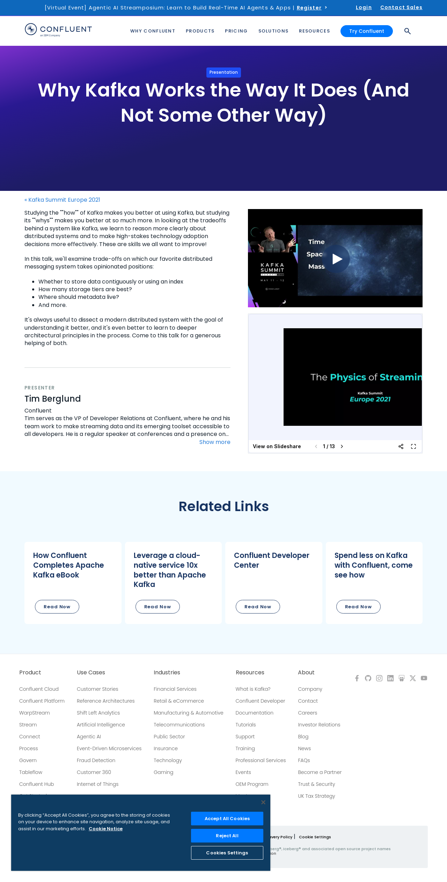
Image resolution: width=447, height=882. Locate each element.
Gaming (163, 772)
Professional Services (261, 760)
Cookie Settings (315, 837)
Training (245, 748)
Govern (28, 760)
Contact (308, 700)
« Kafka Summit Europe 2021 (62, 200)
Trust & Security (316, 784)
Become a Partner (320, 772)
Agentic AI (89, 736)
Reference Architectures (106, 700)
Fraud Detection (96, 760)
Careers (307, 712)
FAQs (304, 760)
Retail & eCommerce (179, 700)
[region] (140, 833)
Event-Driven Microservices (109, 748)
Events (243, 772)
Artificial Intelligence (101, 724)
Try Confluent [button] (366, 30)
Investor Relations (319, 724)
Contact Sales (401, 7)
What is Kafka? (253, 689)
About (306, 672)
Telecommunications (179, 724)
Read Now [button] (57, 606)
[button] (73, 583)
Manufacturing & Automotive (189, 712)
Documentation (255, 712)
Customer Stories (97, 689)
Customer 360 (94, 772)
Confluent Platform (42, 700)
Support (245, 736)
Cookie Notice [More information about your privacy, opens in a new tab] (106, 828)
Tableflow (30, 772)
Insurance (166, 748)
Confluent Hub (36, 784)
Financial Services (175, 689)
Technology (168, 760)
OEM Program (252, 784)
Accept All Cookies (227, 818)
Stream (28, 724)
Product (30, 672)
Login (364, 7)
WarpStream (34, 712)
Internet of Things (97, 784)
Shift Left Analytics (98, 712)
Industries (167, 672)
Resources (250, 672)
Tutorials (246, 724)
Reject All (227, 835)
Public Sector (169, 736)
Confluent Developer (260, 700)
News (304, 748)
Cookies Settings (227, 852)
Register (309, 7)
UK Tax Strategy (316, 796)
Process (28, 748)
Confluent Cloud (39, 689)
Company (310, 689)
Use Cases (91, 672)
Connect (29, 736)
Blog (303, 736)
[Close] (263, 802)
